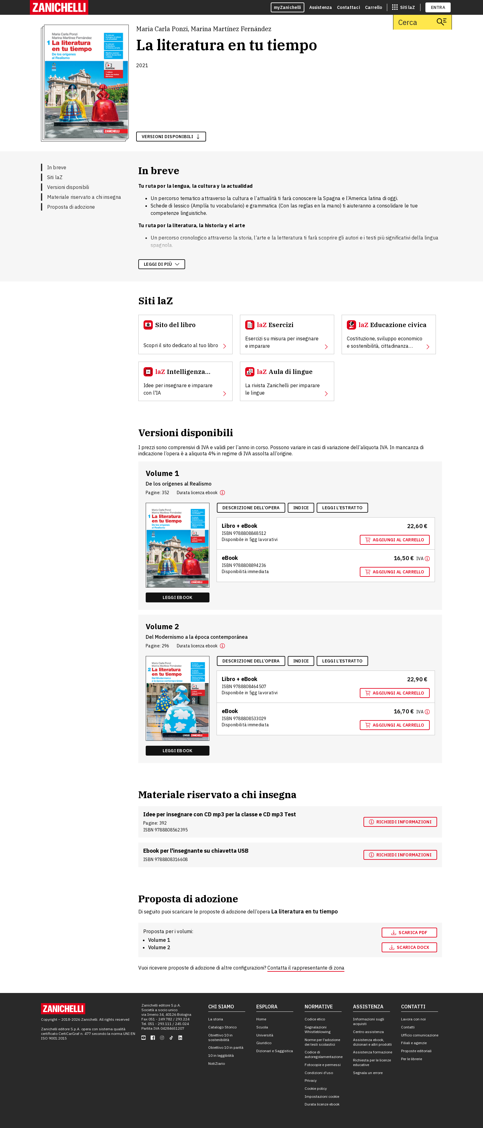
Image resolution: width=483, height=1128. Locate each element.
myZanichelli (287, 7)
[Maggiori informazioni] (423, 558)
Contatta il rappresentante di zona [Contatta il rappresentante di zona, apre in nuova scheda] (305, 968)
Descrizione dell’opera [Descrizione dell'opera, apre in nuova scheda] (251, 508)
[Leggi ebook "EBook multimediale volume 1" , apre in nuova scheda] (177, 597)
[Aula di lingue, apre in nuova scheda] (287, 381)
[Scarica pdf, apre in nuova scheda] (409, 932)
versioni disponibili (171, 136)
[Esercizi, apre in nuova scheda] (287, 334)
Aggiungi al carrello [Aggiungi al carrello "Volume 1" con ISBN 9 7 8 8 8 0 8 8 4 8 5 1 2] (394, 540)
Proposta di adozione (71, 207)
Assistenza (320, 7)
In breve (56, 167)
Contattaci (348, 7)
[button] (222, 492)
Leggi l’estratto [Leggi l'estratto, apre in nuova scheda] (342, 508)
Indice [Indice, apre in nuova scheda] (301, 508)
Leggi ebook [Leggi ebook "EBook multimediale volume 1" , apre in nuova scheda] (177, 597)
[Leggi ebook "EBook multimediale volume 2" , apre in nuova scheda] (177, 751)
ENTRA (438, 7)
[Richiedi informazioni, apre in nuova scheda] (400, 822)
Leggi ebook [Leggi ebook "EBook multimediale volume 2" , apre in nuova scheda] (177, 750)
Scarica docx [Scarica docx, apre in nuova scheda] (409, 947)
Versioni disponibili (68, 187)
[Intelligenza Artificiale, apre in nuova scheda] (185, 381)
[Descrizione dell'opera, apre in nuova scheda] (251, 508)
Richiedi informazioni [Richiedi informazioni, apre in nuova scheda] (400, 822)
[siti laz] (403, 7)
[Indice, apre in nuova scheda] (301, 508)
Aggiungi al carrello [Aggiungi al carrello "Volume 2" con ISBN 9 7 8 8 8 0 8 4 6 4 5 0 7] (394, 693)
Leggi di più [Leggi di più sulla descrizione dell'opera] (162, 264)
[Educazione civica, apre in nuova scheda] (389, 334)
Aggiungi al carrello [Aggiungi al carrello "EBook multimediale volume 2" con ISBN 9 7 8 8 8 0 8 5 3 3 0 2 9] (394, 725)
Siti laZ (55, 177)
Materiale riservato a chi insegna (84, 197)
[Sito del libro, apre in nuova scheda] (185, 334)
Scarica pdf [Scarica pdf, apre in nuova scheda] (409, 932)
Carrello (373, 7)
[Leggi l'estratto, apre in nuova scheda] (342, 508)
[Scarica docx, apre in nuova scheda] (409, 947)
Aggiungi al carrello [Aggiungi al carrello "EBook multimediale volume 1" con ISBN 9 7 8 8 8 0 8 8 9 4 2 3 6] (394, 572)
